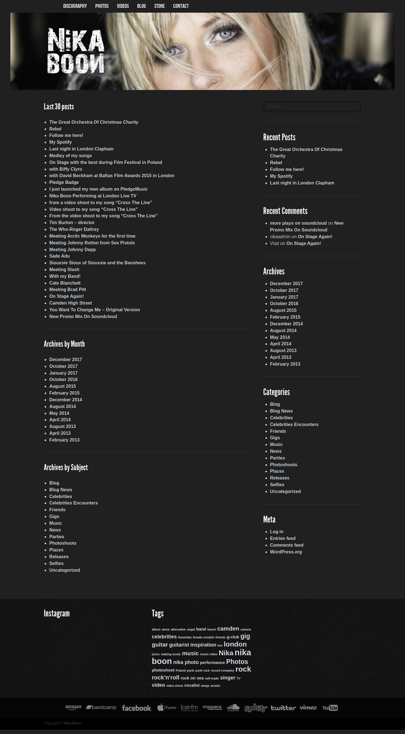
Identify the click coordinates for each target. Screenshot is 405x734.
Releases (57, 561)
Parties (55, 541)
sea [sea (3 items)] (199, 682)
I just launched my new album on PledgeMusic (97, 190)
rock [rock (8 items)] (243, 674)
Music (54, 527)
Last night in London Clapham (80, 150)
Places (55, 554)
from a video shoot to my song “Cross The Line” (99, 204)
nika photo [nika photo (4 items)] (185, 667)
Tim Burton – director (70, 224)
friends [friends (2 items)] (220, 642)
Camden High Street (69, 305)
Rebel (54, 130)
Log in (277, 535)
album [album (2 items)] (155, 634)
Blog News (59, 493)
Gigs (53, 520)
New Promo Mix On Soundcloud (82, 319)
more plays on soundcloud (299, 225)
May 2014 (58, 416)
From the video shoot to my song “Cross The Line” (102, 217)
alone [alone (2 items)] (165, 634)
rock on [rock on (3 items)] (187, 682)
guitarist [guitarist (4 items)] (178, 650)
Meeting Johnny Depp (71, 251)
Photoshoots (61, 547)
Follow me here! (65, 136)
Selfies (55, 568)
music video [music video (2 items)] (208, 659)
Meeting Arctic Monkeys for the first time (91, 238)
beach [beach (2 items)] (211, 634)
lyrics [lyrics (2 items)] (155, 659)
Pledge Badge (62, 184)
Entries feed (284, 542)
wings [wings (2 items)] (204, 690)
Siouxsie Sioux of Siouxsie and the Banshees (96, 265)
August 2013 (61, 429)
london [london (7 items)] (234, 649)
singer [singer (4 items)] (227, 682)
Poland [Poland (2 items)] (180, 675)
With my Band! (63, 278)
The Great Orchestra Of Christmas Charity (92, 123)
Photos (102, 6)
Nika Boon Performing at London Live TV (91, 197)
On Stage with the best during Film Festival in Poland (104, 163)
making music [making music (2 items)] (170, 659)
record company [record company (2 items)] (222, 675)
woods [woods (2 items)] (215, 690)
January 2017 (62, 375)
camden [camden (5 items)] (228, 634)
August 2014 (61, 409)
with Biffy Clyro (64, 170)
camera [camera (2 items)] (245, 634)
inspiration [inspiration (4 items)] (203, 650)
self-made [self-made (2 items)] (211, 683)
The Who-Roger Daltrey (73, 231)
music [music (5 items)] (189, 658)
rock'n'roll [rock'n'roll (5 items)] (165, 682)
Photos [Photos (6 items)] (237, 666)
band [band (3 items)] (201, 634)
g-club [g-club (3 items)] (232, 642)
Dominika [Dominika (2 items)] (184, 642)
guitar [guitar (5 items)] (159, 649)
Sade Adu (58, 258)
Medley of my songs (69, 157)
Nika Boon (71, 728)
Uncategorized (63, 574)
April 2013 (58, 436)
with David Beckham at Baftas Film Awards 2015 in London (111, 177)
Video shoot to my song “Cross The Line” (92, 211)
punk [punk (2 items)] (190, 675)
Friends (56, 514)
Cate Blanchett (63, 285)
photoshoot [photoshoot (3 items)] (162, 675)
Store (159, 6)
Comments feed (288, 549)
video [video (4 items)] (158, 689)
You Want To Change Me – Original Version (93, 312)
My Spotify (59, 143)
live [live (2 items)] (219, 650)
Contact (181, 6)
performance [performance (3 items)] (211, 667)
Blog (53, 487)
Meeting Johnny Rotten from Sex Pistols (91, 244)
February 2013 (63, 443)
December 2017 (64, 362)
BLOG (141, 6)
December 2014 (64, 402)
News (53, 534)
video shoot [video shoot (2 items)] (174, 690)
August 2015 (61, 389)
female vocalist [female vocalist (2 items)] (203, 642)
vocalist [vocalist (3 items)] (191, 690)
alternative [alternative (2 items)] (177, 634)
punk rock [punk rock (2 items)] (202, 675)
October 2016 (62, 382)
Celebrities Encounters (72, 507)
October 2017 (62, 369)
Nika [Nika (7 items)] (225, 657)
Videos (123, 6)
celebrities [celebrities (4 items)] (163, 642)
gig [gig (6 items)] (245, 641)
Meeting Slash (63, 271)
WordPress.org (287, 556)
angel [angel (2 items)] (190, 634)
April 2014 (58, 423)
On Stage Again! (65, 298)
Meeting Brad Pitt (66, 292)
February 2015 (63, 396)
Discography (75, 6)
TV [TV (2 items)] (238, 683)
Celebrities (59, 500)
